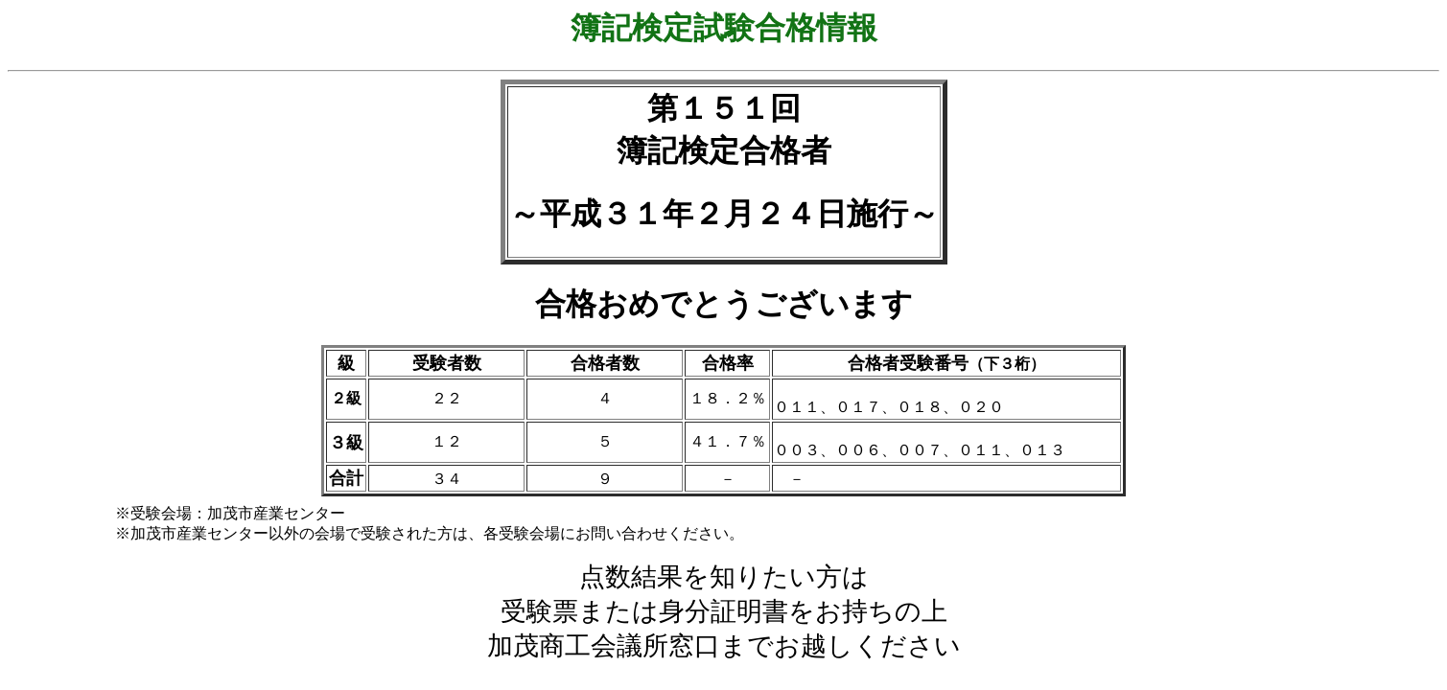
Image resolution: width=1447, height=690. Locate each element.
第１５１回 (724, 108)
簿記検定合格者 (724, 150)
